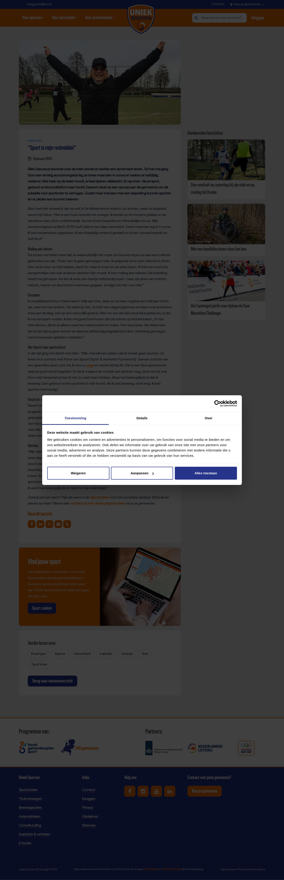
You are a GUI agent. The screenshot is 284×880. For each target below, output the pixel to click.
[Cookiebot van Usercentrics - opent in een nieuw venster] (217, 403)
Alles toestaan (206, 473)
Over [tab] (209, 418)
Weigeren (78, 473)
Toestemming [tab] (75, 418)
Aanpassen (142, 473)
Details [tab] (142, 418)
